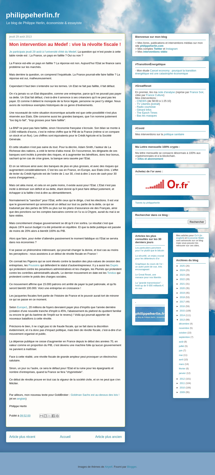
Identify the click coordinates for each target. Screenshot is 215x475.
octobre (183, 332)
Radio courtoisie (146, 106)
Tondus (111, 272)
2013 (183, 319)
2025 (183, 266)
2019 (183, 293)
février (182, 368)
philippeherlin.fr (33, 15)
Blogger (131, 466)
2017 (183, 301)
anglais (21, 398)
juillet (182, 346)
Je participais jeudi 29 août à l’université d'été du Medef (42, 51)
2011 (183, 383)
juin (181, 350)
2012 (183, 379)
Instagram (172, 48)
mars (182, 364)
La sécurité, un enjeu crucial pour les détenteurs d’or (149, 257)
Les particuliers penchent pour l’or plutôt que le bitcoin (149, 249)
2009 (183, 392)
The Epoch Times (147, 112)
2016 (183, 306)
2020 (183, 288)
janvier (182, 373)
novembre (184, 328)
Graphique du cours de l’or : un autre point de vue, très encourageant (149, 267)
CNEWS (142, 101)
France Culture (155, 95)
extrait (155, 104)
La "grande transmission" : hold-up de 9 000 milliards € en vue (149, 285)
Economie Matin (195, 238)
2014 (183, 315)
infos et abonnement (150, 158)
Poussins (34, 265)
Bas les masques (147, 115)
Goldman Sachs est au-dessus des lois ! (95, 394)
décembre (184, 323)
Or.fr (196, 235)
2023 (183, 275)
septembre (184, 337)
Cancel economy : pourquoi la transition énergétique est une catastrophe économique (165, 72)
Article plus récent (22, 437)
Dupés (114, 265)
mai (181, 355)
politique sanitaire (174, 134)
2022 (183, 279)
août (181, 341)
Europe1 (22, 307)
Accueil (65, 437)
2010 (183, 387)
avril (181, 359)
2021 (183, 284)
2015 (183, 310)
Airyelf (108, 466)
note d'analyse (166, 92)
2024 (183, 270)
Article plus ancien (108, 437)
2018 (183, 297)
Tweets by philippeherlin (147, 202)
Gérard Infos (144, 109)
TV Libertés (143, 104)
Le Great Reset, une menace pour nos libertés (148, 276)
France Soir (196, 92)
